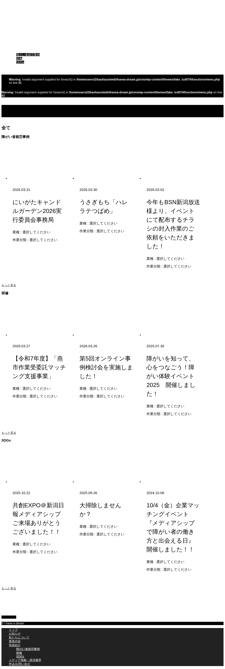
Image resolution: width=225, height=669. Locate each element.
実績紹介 (15, 50)
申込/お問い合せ (19, 69)
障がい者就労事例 (28, 54)
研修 (19, 58)
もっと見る (8, 285)
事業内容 (15, 47)
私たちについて (19, 43)
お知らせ (15, 39)
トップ (13, 35)
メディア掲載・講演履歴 (25, 65)
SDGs (20, 62)
